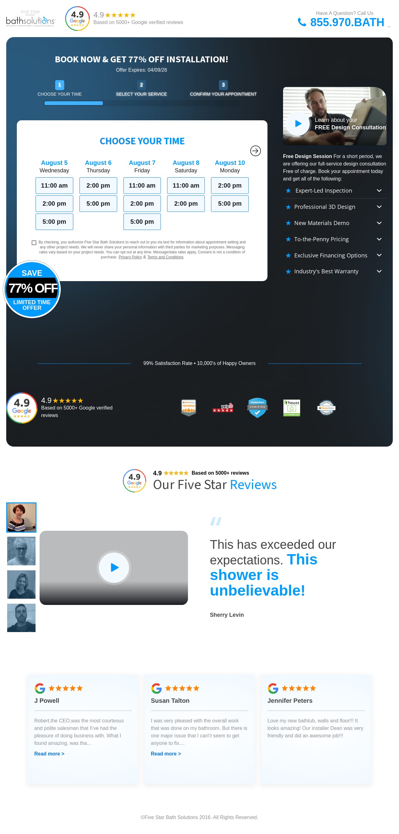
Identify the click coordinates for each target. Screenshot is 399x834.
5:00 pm (54, 221)
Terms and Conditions (165, 257)
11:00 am (54, 185)
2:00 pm (54, 203)
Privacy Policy (130, 257)
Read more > (49, 757)
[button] (21, 518)
